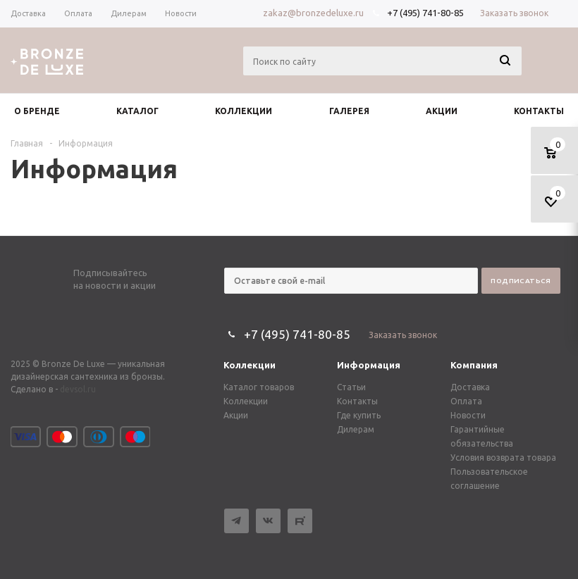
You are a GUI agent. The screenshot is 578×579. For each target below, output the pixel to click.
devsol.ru (78, 389)
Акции (235, 415)
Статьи (351, 387)
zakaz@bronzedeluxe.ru (313, 13)
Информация (368, 365)
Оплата (466, 401)
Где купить (359, 415)
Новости (468, 415)
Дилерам (355, 429)
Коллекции (249, 365)
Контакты (357, 401)
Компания (474, 365)
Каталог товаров (258, 387)
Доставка (470, 387)
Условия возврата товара (503, 457)
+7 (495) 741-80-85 (425, 13)
